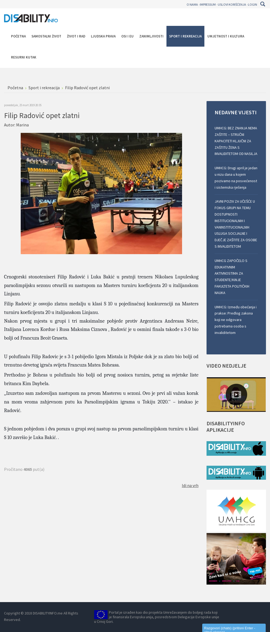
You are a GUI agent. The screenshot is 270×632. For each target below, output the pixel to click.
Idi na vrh (190, 485)
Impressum (208, 4)
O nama (192, 4)
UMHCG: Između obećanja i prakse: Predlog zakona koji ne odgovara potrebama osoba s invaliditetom (236, 320)
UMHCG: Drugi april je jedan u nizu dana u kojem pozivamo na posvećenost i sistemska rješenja (236, 177)
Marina (22, 124)
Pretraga (262, 4)
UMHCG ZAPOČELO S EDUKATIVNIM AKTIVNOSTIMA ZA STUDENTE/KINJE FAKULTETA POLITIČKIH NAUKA (232, 276)
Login (252, 4)
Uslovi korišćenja (232, 4)
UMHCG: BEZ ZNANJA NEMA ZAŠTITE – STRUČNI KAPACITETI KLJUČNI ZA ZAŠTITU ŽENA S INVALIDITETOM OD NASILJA (236, 141)
